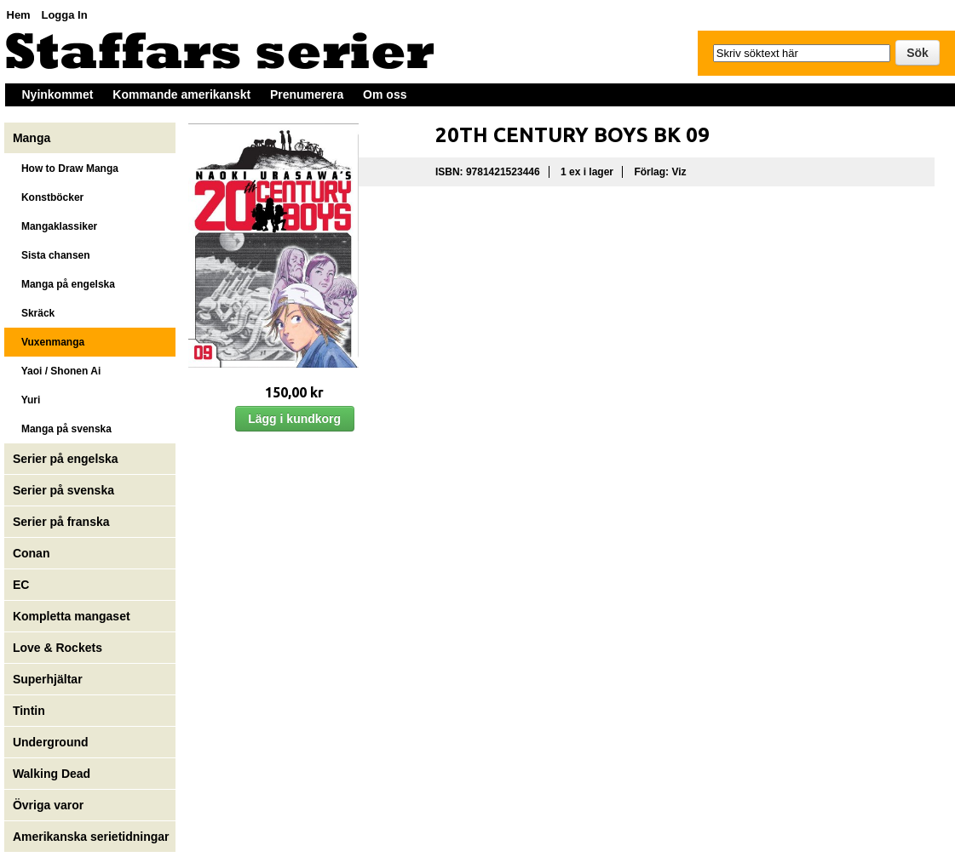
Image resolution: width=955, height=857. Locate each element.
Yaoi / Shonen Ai (57, 371)
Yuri (26, 400)
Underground (51, 742)
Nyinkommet (58, 94)
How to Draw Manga (65, 168)
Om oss (384, 94)
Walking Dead (51, 773)
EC (21, 584)
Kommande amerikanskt (181, 94)
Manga (33, 138)
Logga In (64, 15)
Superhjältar (49, 679)
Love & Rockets (57, 647)
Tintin (29, 710)
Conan (31, 553)
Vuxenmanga (48, 342)
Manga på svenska (62, 429)
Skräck (34, 313)
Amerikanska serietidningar (91, 836)
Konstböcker (48, 197)
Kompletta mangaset (71, 616)
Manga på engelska (64, 284)
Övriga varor (48, 805)
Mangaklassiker (55, 226)
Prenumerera (306, 94)
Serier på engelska (67, 459)
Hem (19, 15)
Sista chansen (51, 255)
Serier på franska (61, 521)
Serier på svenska (65, 490)
